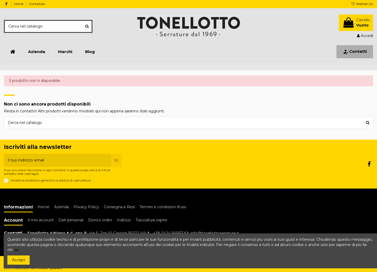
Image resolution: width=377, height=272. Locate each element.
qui (17, 249)
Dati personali (71, 220)
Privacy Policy (86, 207)
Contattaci (37, 4)
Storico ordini (100, 220)
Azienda (61, 207)
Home (19, 4)
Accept (18, 260)
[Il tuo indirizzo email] (57, 160)
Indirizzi (124, 220)
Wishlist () (362, 4)
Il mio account (41, 220)
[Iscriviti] (116, 160)
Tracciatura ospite (151, 220)
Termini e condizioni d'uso (162, 207)
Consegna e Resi (119, 207)
